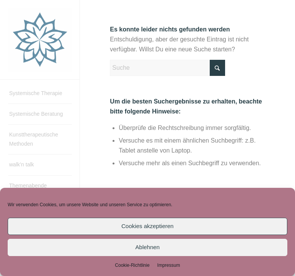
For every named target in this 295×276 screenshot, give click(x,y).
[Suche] (167, 68)
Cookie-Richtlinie (132, 265)
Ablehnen (147, 247)
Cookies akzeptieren (147, 226)
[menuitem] (40, 93)
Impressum (168, 265)
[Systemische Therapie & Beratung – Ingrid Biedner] (40, 40)
